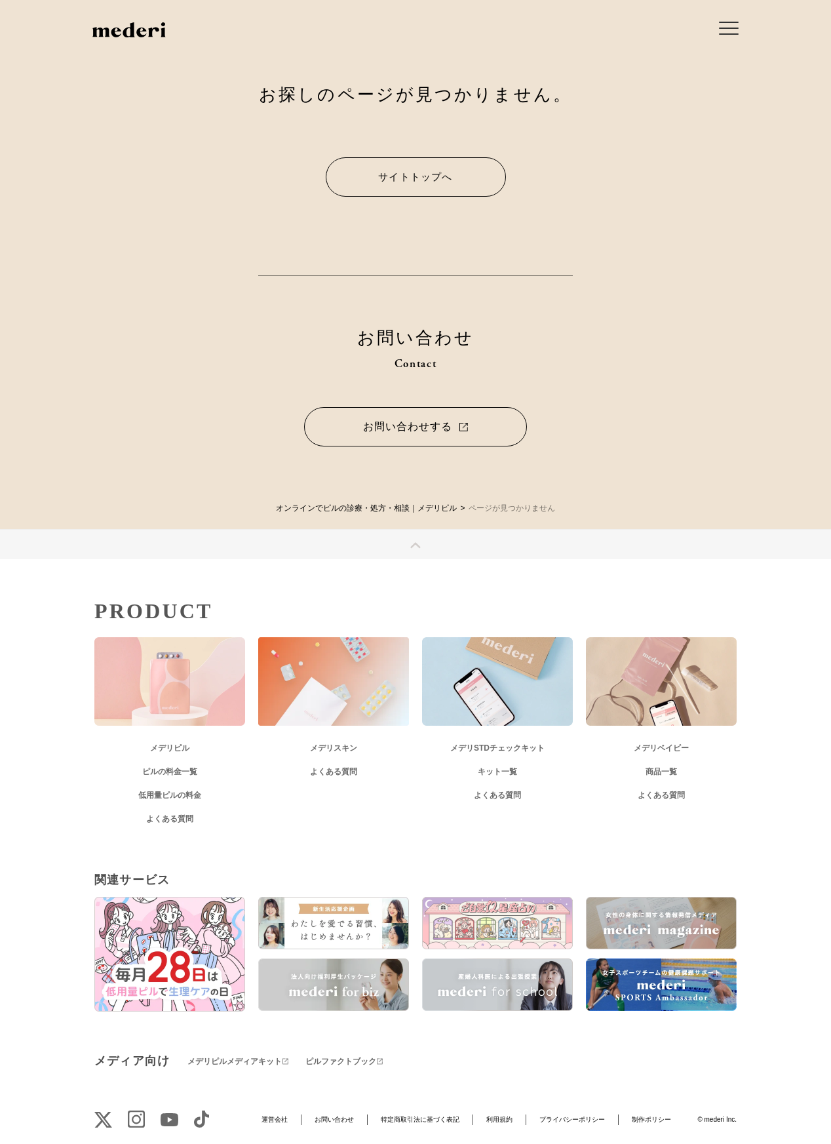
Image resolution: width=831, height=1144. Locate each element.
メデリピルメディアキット (234, 1061)
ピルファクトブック (340, 1061)
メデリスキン (333, 748)
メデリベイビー (661, 748)
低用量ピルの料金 (169, 795)
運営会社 (274, 1119)
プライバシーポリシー (572, 1119)
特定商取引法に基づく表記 (420, 1119)
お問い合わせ (334, 1119)
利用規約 (499, 1119)
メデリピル (169, 748)
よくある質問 (169, 818)
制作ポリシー (651, 1119)
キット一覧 (497, 771)
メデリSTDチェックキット (497, 748)
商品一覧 (661, 771)
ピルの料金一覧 (169, 771)
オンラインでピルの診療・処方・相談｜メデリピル (366, 508)
